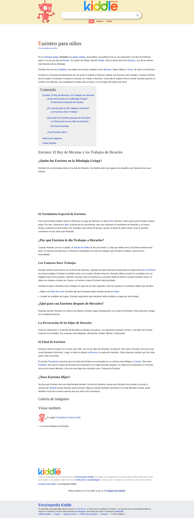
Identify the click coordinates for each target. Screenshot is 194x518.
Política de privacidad (88, 514)
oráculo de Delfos (82, 247)
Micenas (107, 69)
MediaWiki (119, 511)
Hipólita (52, 388)
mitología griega (51, 57)
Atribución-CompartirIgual (88, 480)
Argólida (62, 69)
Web (91, 21)
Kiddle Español (44, 514)
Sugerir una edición (116, 491)
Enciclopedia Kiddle (84, 477)
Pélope (101, 60)
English (109, 21)
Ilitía (67, 225)
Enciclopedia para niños (48, 48)
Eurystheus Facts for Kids (69, 417)
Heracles (131, 60)
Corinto (137, 361)
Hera (111, 221)
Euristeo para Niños (47, 484)
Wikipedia (82, 511)
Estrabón (42, 365)
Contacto (104, 514)
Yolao (116, 291)
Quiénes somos (69, 514)
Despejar (132, 15)
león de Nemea (148, 270)
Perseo (66, 60)
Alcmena (93, 352)
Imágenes (99, 21)
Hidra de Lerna (57, 291)
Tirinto (130, 69)
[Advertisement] (96, 31)
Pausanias (53, 361)
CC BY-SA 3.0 (80, 509)
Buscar (137, 15)
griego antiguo (79, 57)
